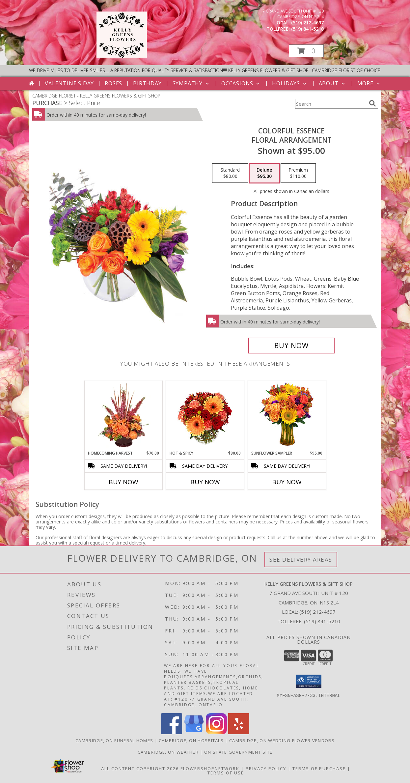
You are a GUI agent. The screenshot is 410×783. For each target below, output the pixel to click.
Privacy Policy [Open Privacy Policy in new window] (266, 768)
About (332, 83)
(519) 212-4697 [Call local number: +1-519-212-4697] (307, 22)
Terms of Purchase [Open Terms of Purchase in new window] (319, 768)
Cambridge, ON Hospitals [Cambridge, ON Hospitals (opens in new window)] (191, 740)
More (369, 83)
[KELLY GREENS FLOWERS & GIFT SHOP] (121, 56)
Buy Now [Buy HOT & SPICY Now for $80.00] (205, 482)
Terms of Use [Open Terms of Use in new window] (225, 773)
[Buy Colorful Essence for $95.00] (291, 345)
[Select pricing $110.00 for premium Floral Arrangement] (298, 173)
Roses (113, 83)
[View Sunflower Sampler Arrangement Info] (286, 415)
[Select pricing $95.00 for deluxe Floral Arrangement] (264, 173)
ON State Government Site (238, 752)
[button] (306, 50)
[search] (372, 103)
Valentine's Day (69, 83)
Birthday (147, 83)
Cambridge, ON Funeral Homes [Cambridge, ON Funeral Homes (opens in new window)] (114, 740)
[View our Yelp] (238, 732)
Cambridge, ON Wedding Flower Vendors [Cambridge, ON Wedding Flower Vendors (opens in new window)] (282, 740)
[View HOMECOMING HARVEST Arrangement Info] (123, 415)
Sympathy (191, 83)
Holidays (290, 83)
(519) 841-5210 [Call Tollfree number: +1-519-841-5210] (322, 621)
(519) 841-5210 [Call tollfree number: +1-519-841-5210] (307, 29)
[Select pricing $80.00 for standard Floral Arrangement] (230, 173)
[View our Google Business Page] (194, 732)
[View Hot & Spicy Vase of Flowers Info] (205, 415)
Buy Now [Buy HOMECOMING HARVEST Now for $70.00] (123, 482)
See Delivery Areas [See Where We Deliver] (300, 559)
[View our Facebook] (171, 732)
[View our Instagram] (216, 732)
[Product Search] (330, 103)
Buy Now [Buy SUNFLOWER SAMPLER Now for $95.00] (287, 482)
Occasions (241, 83)
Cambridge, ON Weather (168, 752)
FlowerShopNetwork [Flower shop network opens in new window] (209, 768)
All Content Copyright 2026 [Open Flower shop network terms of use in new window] (140, 768)
